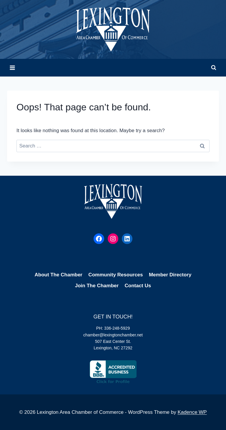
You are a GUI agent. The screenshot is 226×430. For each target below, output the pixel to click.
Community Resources (115, 275)
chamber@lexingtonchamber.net (113, 335)
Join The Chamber (97, 285)
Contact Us (137, 285)
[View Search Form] (213, 67)
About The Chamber (58, 275)
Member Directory (170, 275)
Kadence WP (192, 412)
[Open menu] (12, 67)
